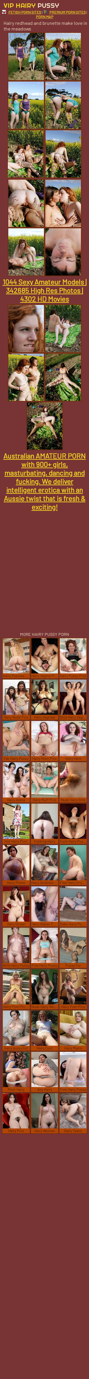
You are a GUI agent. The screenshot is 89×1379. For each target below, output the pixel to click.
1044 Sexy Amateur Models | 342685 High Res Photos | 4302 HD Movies (45, 290)
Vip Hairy (31, 5)
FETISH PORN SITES (21, 12)
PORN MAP (44, 16)
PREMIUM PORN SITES (64, 12)
